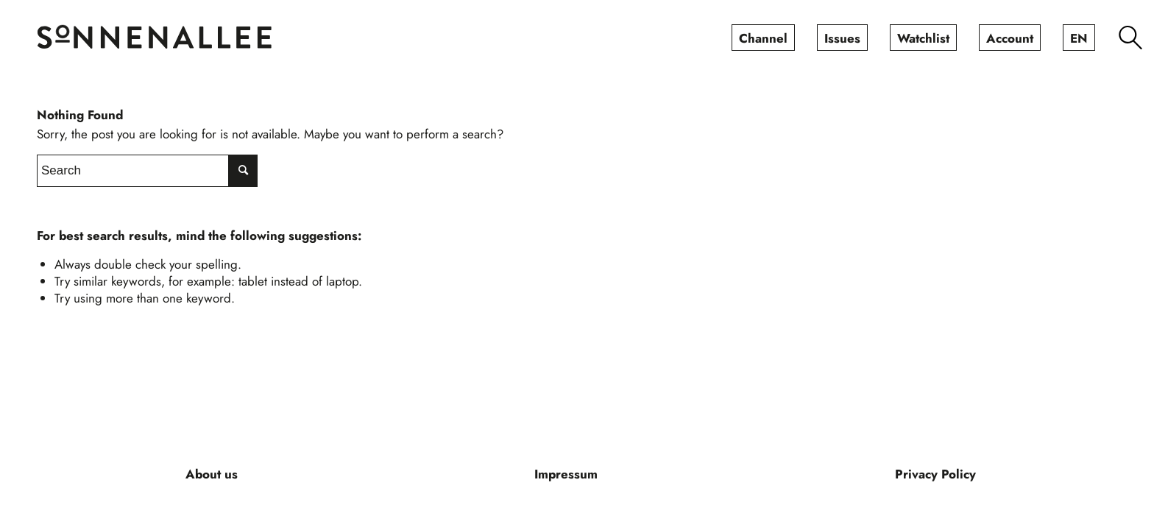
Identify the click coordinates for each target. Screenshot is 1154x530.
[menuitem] (763, 37)
